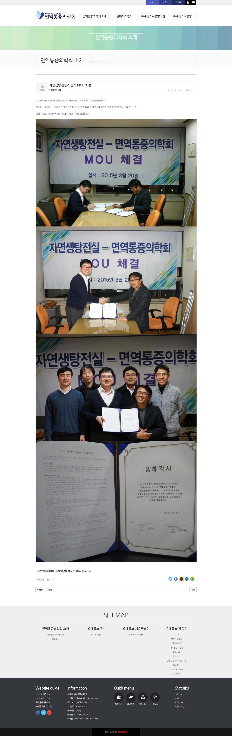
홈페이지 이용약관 (42, 702)
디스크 (176, 635)
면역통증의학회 (47, 571)
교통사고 (176, 652)
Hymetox (86, 571)
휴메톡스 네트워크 (136, 635)
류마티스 (176, 656)
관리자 (178, 2)
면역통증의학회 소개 (55, 635)
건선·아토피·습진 (176, 670)
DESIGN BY (116, 732)
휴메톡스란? (96, 635)
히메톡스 (77, 571)
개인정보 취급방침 (42, 694)
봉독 (70, 571)
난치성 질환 (176, 674)
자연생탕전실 (61, 571)
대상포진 (176, 665)
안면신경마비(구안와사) (176, 661)
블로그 (165, 2)
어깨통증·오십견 (176, 648)
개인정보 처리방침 (42, 698)
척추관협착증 (176, 639)
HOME (152, 2)
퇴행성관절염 (176, 643)
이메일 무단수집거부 (43, 707)
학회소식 (55, 639)
